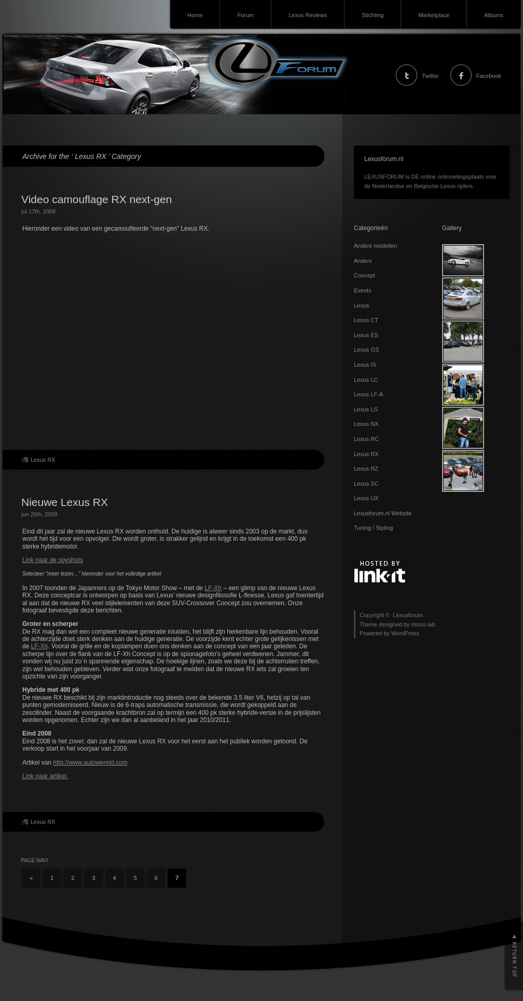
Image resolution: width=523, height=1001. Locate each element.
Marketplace (433, 15)
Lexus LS (366, 409)
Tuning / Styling (373, 528)
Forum (245, 15)
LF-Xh (213, 588)
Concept (364, 275)
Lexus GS (366, 349)
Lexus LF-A (368, 394)
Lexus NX (366, 424)
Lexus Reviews (307, 15)
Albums (493, 15)
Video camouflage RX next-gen (96, 199)
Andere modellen (375, 246)
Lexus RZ (366, 468)
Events (362, 290)
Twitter (430, 76)
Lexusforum (22, 62)
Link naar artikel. (45, 776)
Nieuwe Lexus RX (64, 502)
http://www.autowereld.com (90, 762)
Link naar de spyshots (52, 560)
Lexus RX (43, 460)
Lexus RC (366, 439)
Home (194, 15)
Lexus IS (365, 365)
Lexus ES (366, 335)
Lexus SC (366, 484)
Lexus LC (366, 380)
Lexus (361, 305)
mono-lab (423, 624)
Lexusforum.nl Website (383, 513)
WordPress (405, 633)
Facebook (488, 76)
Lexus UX (366, 498)
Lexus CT (366, 320)
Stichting (372, 15)
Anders (363, 261)
